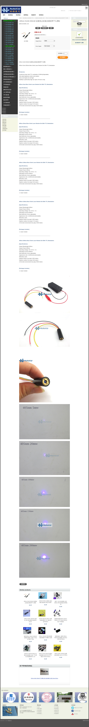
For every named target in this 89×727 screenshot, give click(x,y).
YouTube (74, 714)
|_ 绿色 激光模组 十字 (9, 38)
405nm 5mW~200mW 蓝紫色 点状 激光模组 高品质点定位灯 (30, 620)
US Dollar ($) (52, 7)
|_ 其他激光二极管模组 (9, 64)
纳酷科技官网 (84, 4)
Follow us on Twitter (76, 708)
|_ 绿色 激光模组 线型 (9, 37)
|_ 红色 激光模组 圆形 (9, 29)
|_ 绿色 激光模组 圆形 (9, 42)
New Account (84, 10)
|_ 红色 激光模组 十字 (9, 26)
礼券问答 (4, 127)
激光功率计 (6, 100)
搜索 (74, 18)
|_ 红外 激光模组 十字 (9, 60)
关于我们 (57, 707)
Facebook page (76, 711)
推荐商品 (26, 15)
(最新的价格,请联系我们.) (40, 34)
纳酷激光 (10, 720)
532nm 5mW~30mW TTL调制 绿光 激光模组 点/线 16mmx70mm (44, 678)
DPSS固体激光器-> (7, 82)
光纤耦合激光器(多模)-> (8, 71)
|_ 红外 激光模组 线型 (9, 58)
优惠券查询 (5, 128)
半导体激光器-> (7, 84)
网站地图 (4, 125)
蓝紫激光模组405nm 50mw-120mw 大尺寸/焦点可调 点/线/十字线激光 (60, 620)
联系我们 (41, 15)
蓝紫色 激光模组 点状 (39, 18)
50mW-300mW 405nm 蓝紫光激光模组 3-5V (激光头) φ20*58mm (45, 620)
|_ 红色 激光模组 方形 (9, 28)
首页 (4, 15)
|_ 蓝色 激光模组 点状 (9, 47)
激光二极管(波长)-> (7, 69)
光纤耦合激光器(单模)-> (8, 74)
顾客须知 (4, 122)
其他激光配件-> (7, 105)
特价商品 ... (4, 108)
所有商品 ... (4, 112)
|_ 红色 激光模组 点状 (9, 22)
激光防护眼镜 (6, 97)
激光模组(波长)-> (7, 66)
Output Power (38, 41)
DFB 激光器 (6, 94)
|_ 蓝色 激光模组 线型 (9, 49)
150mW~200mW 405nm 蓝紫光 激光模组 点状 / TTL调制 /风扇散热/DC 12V (30, 655)
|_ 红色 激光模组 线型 (9, 24)
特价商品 (18, 15)
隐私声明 (4, 120)
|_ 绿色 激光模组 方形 (9, 40)
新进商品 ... (4, 109)
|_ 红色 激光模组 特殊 (9, 31)
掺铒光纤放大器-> (7, 89)
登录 (67, 10)
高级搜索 (79, 25)
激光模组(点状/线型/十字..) (28, 18)
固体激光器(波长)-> (7, 79)
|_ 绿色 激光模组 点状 (9, 35)
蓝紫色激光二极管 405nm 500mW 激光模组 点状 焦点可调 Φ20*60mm (60, 638)
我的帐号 (33, 15)
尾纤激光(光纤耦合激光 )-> (9, 76)
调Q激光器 (5, 87)
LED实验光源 (6, 102)
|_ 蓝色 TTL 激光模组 (8, 55)
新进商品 (10, 15)
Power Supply (38, 46)
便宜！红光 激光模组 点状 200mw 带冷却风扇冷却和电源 (60, 603)
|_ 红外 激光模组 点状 (9, 56)
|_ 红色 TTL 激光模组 (8, 33)
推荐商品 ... (4, 111)
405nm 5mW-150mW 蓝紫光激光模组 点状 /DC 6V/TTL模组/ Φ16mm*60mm (45, 655)
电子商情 (4, 130)
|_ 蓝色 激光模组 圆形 (9, 53)
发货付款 (4, 119)
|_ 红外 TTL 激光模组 (8, 62)
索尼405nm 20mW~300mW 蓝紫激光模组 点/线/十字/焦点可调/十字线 (30, 638)
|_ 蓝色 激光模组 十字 (9, 51)
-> (10, 20)
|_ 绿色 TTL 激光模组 (8, 44)
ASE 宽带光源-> (7, 92)
